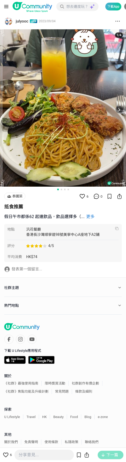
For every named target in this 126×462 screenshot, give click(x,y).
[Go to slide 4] (68, 189)
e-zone (103, 417)
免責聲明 (31, 442)
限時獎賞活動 (55, 383)
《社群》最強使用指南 (21, 383)
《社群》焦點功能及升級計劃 (26, 391)
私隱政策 (71, 442)
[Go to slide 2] (61, 189)
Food (74, 417)
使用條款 (51, 442)
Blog (87, 417)
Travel (31, 417)
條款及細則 (83, 391)
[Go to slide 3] (64, 189)
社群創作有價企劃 (85, 383)
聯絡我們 (91, 442)
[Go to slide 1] (58, 189)
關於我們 (11, 442)
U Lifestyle (12, 417)
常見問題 (62, 391)
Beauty (58, 417)
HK (44, 417)
